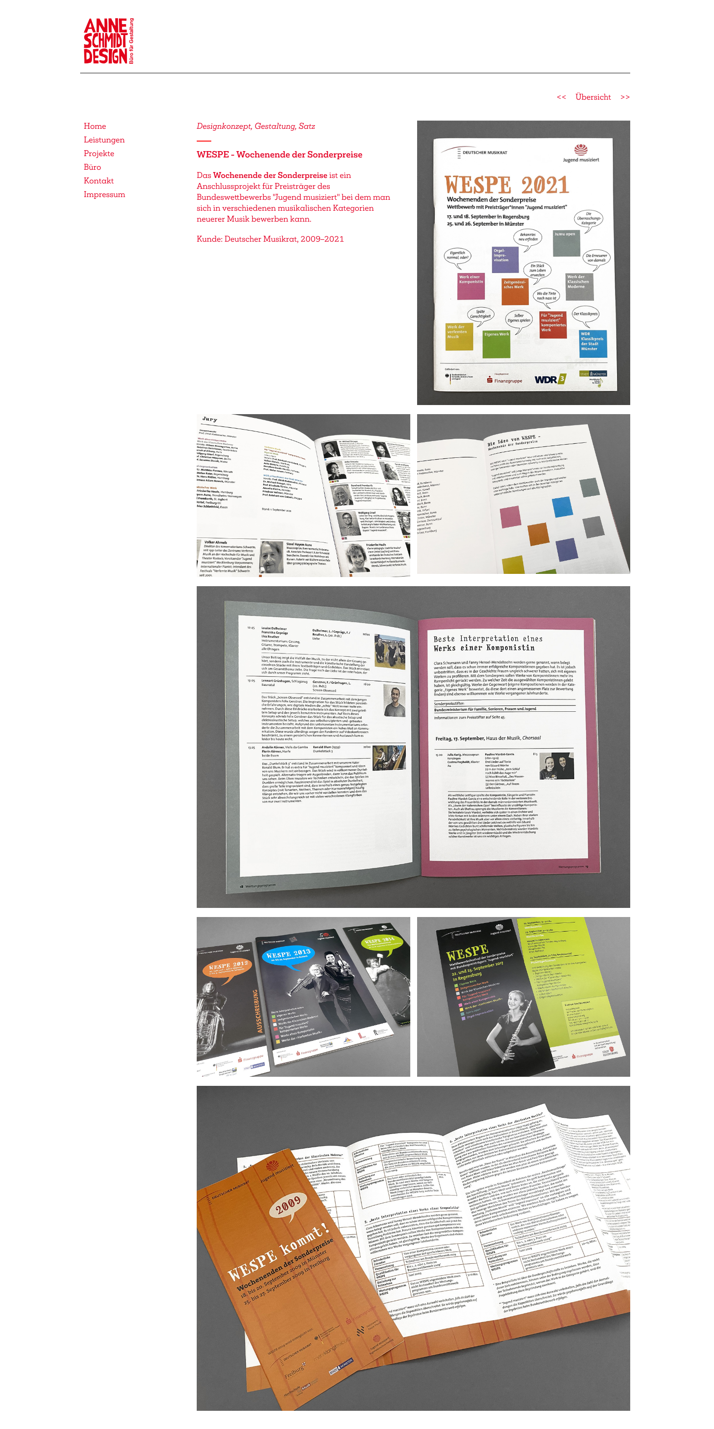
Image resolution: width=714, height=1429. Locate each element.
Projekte (99, 153)
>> (625, 97)
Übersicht (593, 97)
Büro (92, 167)
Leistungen (104, 140)
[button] (524, 262)
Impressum (104, 194)
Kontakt (99, 181)
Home (95, 126)
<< (561, 97)
